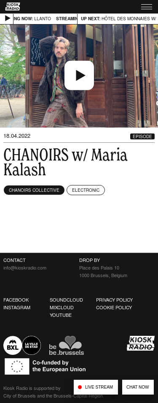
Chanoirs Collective (34, 190)
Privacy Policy (114, 300)
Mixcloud (62, 307)
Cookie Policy (114, 307)
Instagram (16, 307)
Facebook (16, 300)
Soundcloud (66, 300)
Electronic (85, 190)
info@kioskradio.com (24, 267)
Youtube (61, 315)
